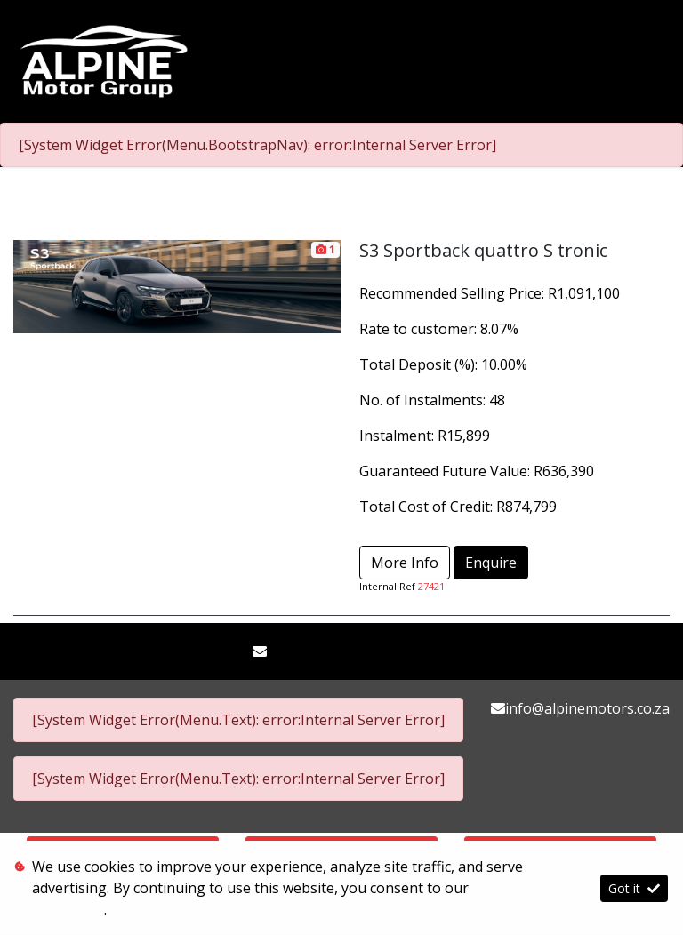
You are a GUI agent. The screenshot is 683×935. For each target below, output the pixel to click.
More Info (404, 562)
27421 (431, 586)
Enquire (491, 562)
